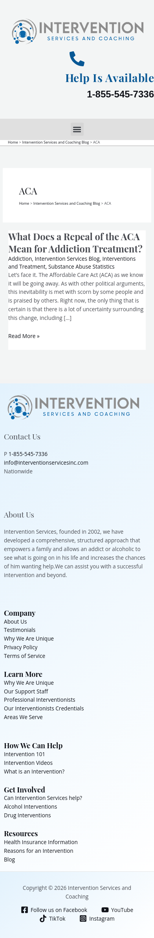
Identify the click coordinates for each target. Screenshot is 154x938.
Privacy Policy (20, 647)
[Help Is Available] (77, 58)
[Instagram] (97, 918)
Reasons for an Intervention (38, 850)
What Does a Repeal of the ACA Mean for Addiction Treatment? (75, 242)
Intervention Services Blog (67, 258)
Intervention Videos (28, 762)
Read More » (24, 336)
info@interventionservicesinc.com (46, 462)
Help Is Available (109, 77)
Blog (9, 859)
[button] (77, 129)
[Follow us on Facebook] (53, 910)
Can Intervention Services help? (43, 798)
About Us (15, 621)
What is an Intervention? (34, 771)
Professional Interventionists (39, 699)
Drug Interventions (27, 815)
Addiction (20, 258)
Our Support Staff (26, 691)
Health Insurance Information (41, 842)
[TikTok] (52, 918)
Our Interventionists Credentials (44, 708)
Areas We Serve (23, 717)
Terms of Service (24, 656)
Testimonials (19, 629)
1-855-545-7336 (120, 94)
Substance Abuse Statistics (81, 266)
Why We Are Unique (29, 638)
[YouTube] (117, 910)
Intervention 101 (24, 754)
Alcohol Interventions (30, 806)
